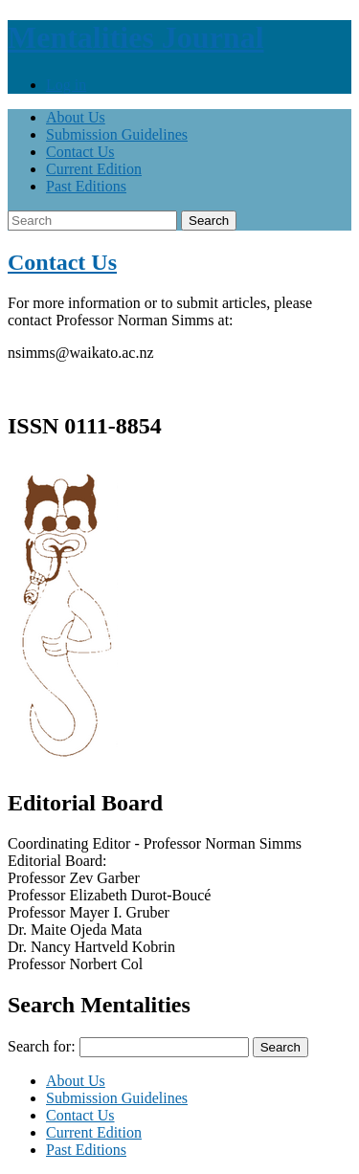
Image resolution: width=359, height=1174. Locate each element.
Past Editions (86, 186)
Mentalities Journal (136, 37)
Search (209, 220)
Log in (66, 85)
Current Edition (94, 169)
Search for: (42, 1046)
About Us (75, 117)
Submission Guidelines (117, 134)
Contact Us (80, 152)
